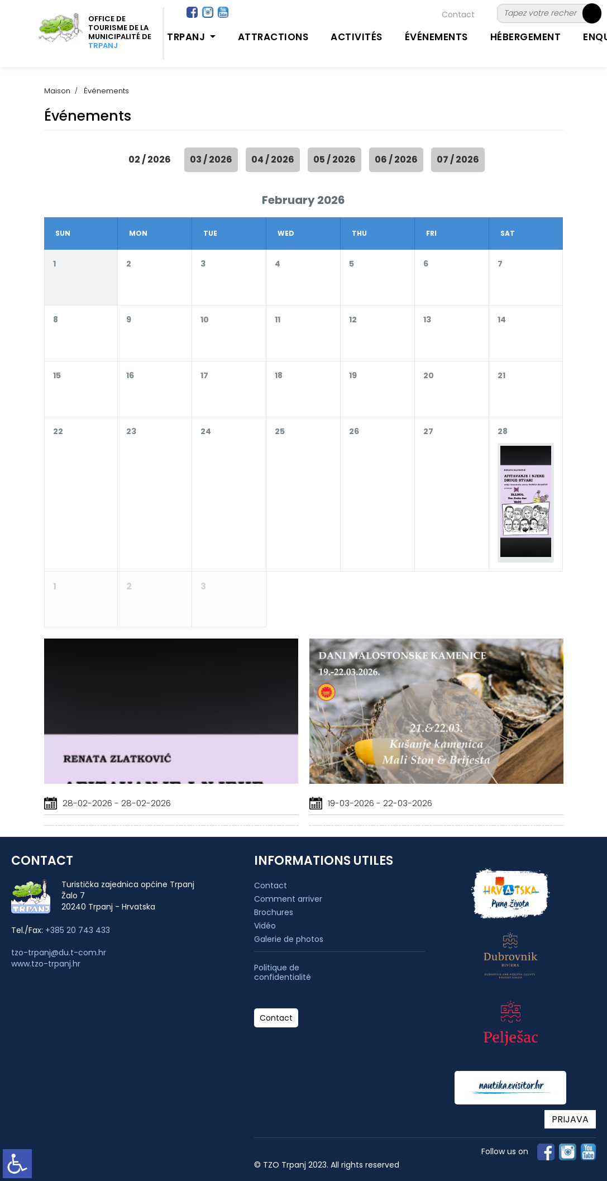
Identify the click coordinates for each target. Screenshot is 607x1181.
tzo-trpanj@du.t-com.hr (58, 952)
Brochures (273, 912)
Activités (357, 37)
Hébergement (525, 37)
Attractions (273, 37)
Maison (57, 90)
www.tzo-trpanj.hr (45, 963)
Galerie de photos (288, 939)
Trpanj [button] (187, 37)
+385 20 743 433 (77, 930)
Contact (458, 14)
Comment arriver (288, 898)
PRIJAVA (570, 1119)
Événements (436, 37)
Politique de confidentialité (282, 972)
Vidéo (265, 925)
